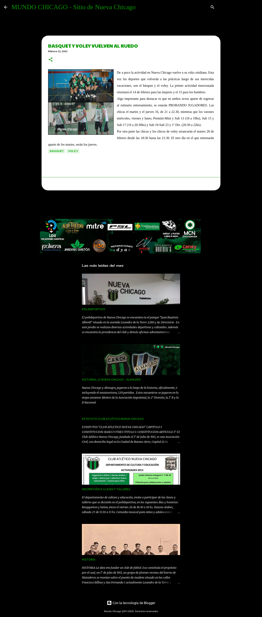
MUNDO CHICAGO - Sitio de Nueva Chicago (73, 7)
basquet (56, 151)
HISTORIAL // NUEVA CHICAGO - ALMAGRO (111, 379)
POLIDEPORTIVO (93, 309)
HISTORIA (88, 559)
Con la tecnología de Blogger (131, 603)
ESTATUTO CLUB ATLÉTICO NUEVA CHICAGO (113, 418)
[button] (50, 60)
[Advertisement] (114, 206)
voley (73, 151)
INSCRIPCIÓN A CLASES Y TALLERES (106, 489)
